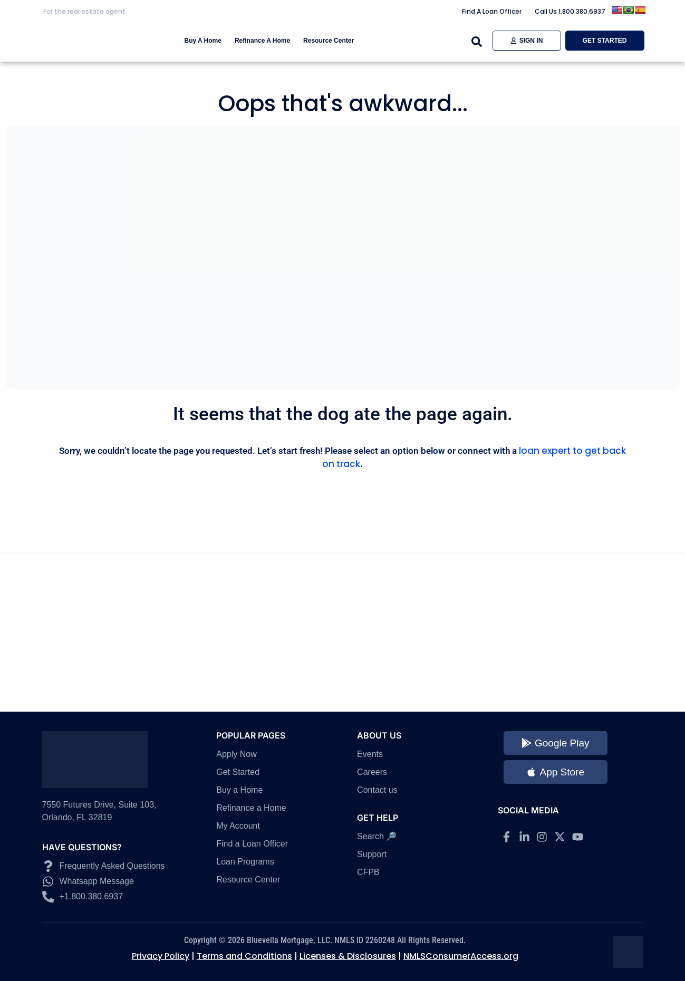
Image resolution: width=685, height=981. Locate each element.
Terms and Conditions (244, 956)
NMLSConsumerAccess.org (460, 956)
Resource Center (328, 40)
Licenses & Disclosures (348, 956)
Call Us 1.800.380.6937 (570, 11)
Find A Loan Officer (492, 11)
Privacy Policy (160, 956)
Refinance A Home (262, 40)
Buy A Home (203, 40)
